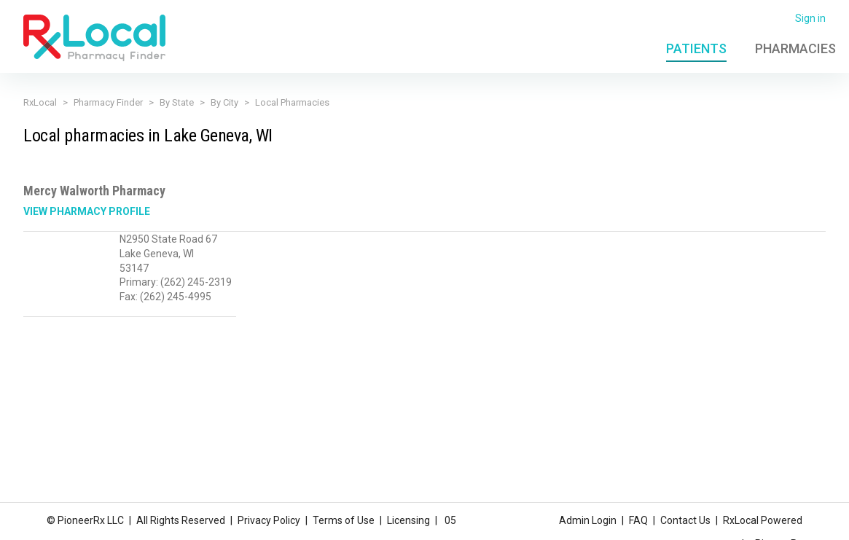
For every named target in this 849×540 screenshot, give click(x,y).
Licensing (408, 520)
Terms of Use (344, 520)
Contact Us (685, 520)
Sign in (810, 18)
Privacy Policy (269, 520)
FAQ (638, 520)
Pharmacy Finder (108, 102)
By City (224, 102)
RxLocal (40, 102)
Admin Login (588, 520)
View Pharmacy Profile (86, 211)
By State (177, 102)
